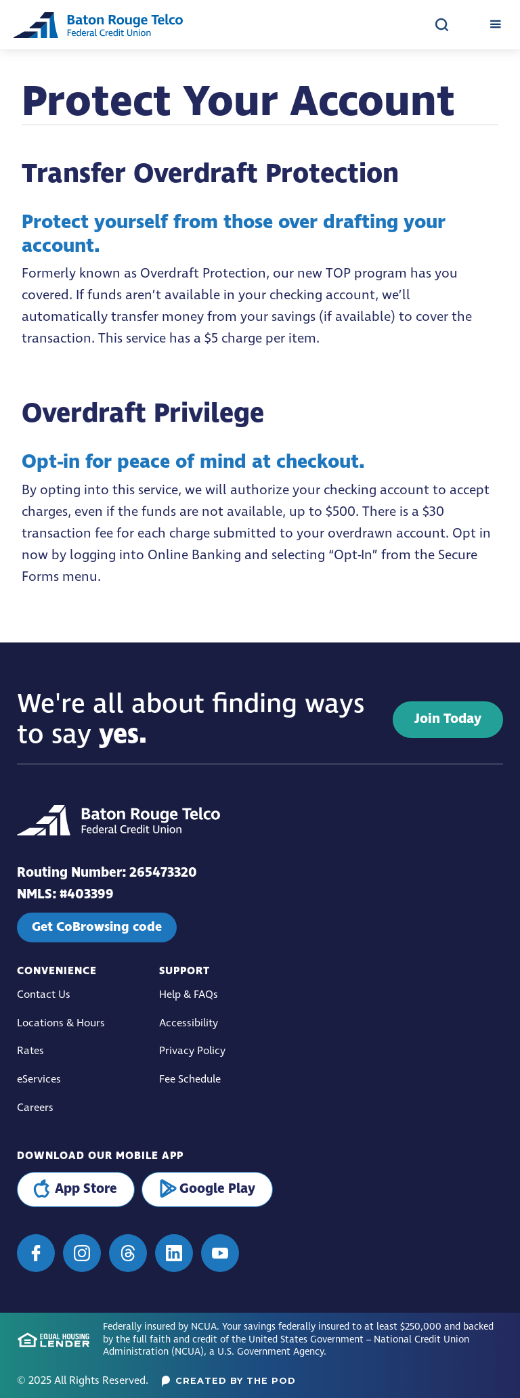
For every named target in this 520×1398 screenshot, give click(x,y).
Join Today (447, 719)
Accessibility (188, 1023)
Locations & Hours (61, 1023)
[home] (98, 24)
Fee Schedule (190, 1079)
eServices (39, 1079)
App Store (86, 1189)
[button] (495, 24)
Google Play (217, 1189)
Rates (30, 1051)
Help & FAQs (188, 995)
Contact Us (43, 995)
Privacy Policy (192, 1051)
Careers (35, 1108)
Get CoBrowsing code (97, 927)
